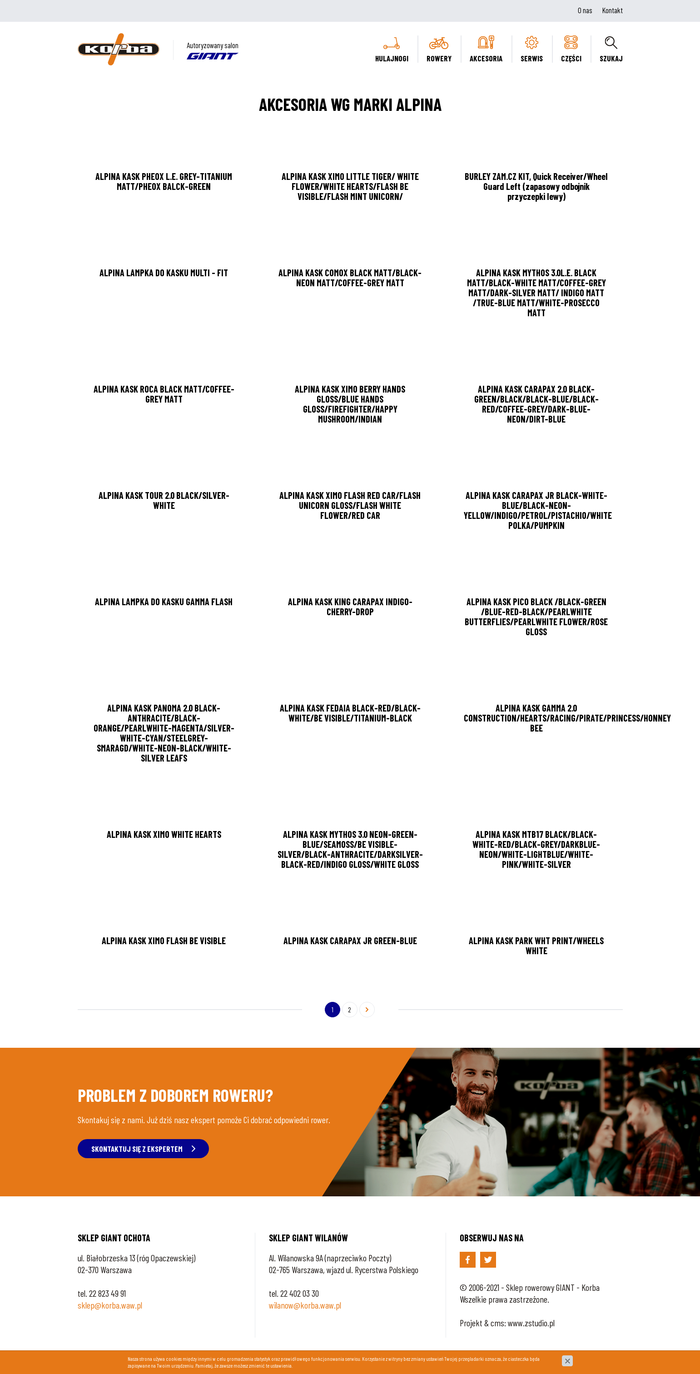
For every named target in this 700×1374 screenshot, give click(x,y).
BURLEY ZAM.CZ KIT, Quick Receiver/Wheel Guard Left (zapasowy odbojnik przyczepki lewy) (536, 186)
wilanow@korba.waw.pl (305, 1304)
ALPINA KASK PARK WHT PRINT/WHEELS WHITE (536, 945)
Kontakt (612, 10)
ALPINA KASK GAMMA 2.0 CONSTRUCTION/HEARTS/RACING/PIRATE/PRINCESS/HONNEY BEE (567, 717)
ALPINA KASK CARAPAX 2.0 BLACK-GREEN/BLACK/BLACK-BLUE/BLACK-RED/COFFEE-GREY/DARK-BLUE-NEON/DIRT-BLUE (536, 403)
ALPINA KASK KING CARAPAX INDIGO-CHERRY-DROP (350, 606)
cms (497, 1322)
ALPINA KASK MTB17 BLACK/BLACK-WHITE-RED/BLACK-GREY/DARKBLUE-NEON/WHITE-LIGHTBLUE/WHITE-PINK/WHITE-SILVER (536, 849)
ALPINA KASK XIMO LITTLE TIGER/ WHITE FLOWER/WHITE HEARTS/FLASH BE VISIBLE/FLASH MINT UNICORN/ (350, 186)
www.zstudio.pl (531, 1322)
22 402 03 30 (299, 1293)
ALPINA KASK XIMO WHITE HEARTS (164, 834)
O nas (585, 10)
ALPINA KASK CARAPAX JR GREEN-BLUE (350, 940)
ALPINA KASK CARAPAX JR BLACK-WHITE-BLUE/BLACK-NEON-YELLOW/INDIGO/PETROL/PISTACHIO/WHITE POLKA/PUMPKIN (538, 510)
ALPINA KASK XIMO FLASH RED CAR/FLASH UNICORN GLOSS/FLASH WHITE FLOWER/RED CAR (350, 505)
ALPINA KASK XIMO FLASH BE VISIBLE (164, 940)
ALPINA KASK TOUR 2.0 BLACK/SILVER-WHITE (164, 500)
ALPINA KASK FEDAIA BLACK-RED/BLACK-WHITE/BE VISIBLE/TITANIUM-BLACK (350, 712)
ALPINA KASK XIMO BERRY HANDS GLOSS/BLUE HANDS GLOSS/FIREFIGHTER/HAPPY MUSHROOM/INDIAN (350, 403)
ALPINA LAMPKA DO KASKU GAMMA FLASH (164, 601)
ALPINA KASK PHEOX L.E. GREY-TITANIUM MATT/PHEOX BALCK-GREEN (163, 181)
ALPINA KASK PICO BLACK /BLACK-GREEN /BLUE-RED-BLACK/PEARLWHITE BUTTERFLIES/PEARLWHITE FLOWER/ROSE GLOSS (536, 616)
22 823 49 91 (107, 1293)
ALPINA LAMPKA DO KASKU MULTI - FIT (163, 272)
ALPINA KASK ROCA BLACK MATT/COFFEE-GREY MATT (164, 393)
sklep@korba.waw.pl (110, 1304)
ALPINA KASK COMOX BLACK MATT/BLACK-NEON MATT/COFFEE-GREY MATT (350, 277)
